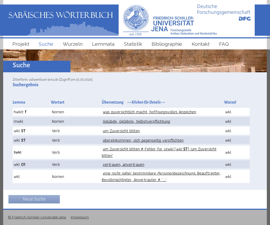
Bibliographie (167, 44)
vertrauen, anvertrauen (123, 164)
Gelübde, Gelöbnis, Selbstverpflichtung (136, 121)
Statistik (133, 44)
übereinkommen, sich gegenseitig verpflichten (143, 140)
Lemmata (103, 44)
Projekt (20, 44)
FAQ (224, 44)
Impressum (80, 217)
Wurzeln (73, 44)
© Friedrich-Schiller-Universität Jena (37, 217)
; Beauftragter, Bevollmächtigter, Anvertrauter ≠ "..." (161, 176)
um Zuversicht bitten (121, 130)
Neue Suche (34, 199)
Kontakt (201, 44)
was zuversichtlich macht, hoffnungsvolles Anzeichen (149, 112)
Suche (46, 44)
